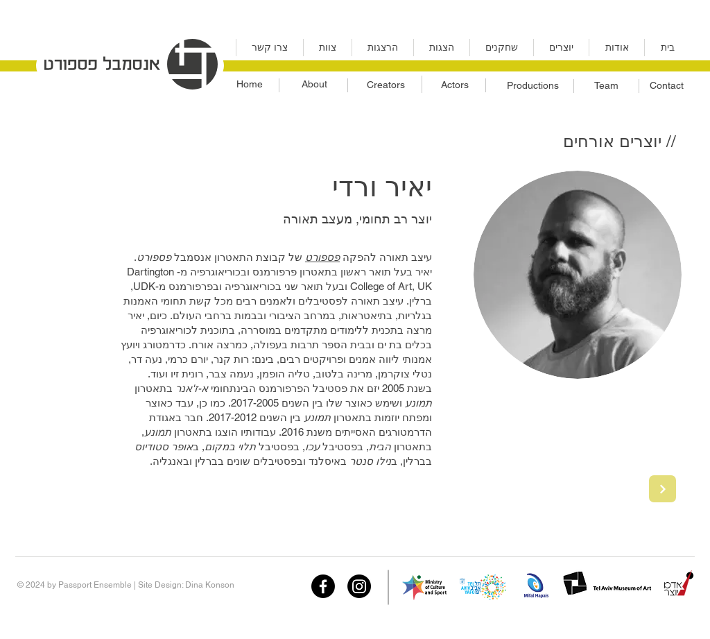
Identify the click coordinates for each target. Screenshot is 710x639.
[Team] (606, 86)
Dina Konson (209, 585)
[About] (314, 85)
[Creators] (385, 85)
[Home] (249, 85)
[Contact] (666, 86)
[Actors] (454, 85)
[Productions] (532, 86)
